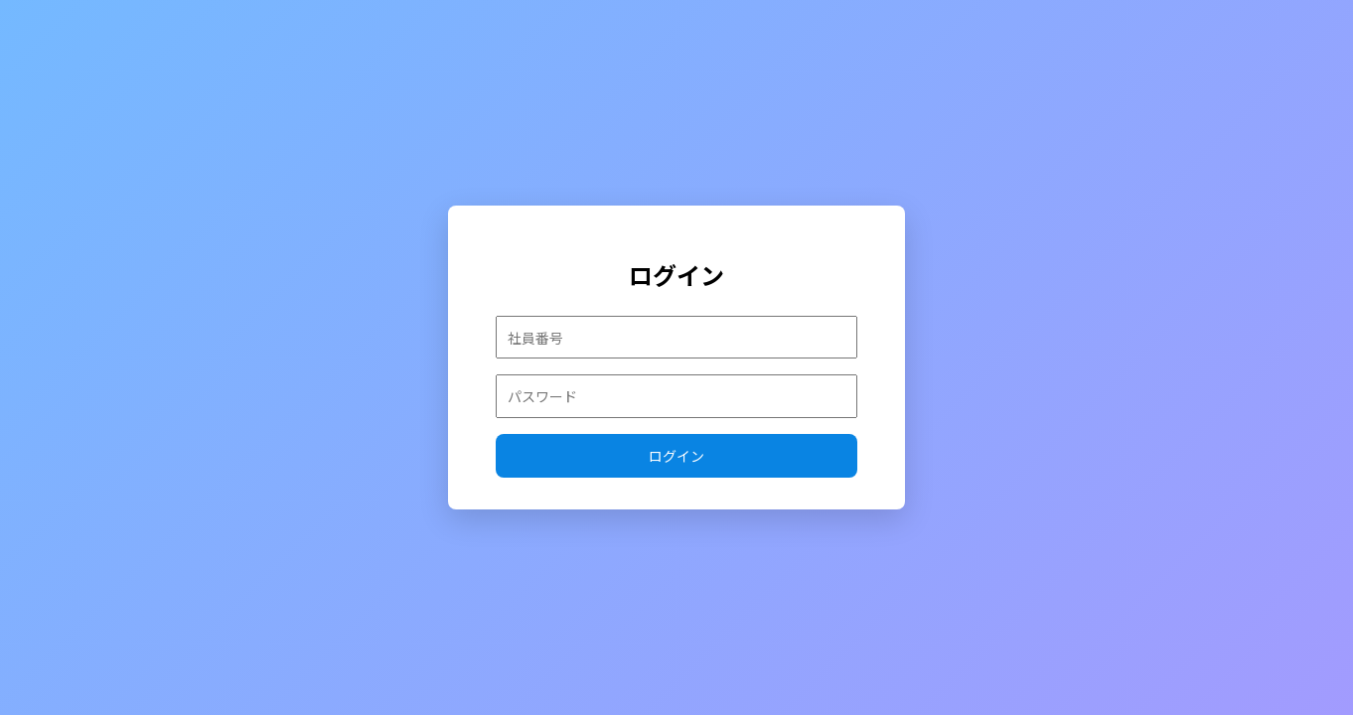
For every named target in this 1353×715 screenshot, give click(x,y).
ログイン (676, 456)
